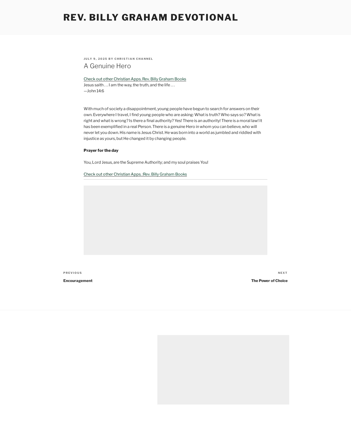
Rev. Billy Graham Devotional (151, 17)
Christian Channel (133, 59)
